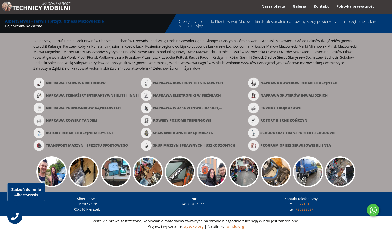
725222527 (305, 209)
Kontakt (321, 6)
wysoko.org (194, 226)
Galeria (299, 6)
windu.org (235, 226)
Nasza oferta (273, 6)
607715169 (305, 204)
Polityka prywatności (356, 6)
